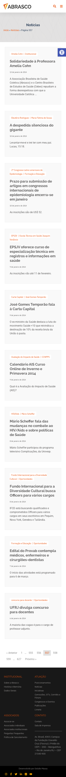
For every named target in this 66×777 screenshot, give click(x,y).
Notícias (15, 30)
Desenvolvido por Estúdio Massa (33, 768)
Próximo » (30, 659)
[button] (62, 52)
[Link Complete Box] (33, 75)
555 (31, 652)
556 (39, 652)
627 (19, 659)
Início (6, 30)
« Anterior (11, 652)
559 (8, 659)
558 (55, 652)
